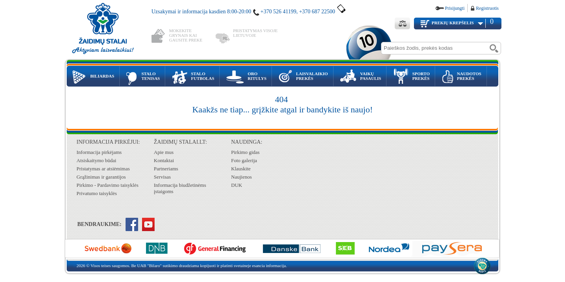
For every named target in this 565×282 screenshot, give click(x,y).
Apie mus (163, 152)
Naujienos (241, 177)
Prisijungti (455, 8)
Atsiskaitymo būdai (96, 160)
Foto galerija (244, 160)
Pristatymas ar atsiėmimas (103, 169)
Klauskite (241, 169)
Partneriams (166, 169)
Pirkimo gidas (245, 152)
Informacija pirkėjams (99, 152)
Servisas (162, 177)
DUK (236, 185)
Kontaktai (164, 160)
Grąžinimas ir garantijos (101, 177)
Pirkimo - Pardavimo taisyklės (108, 185)
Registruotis (487, 8)
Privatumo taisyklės (97, 193)
